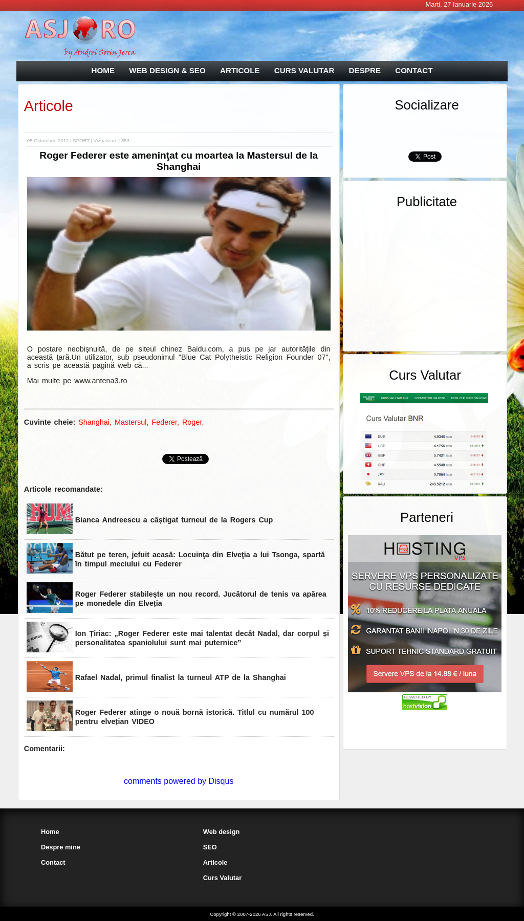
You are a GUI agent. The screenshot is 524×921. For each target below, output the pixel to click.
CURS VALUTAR (304, 70)
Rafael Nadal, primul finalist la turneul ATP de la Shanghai (180, 677)
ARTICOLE (240, 70)
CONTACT (413, 70)
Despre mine (60, 847)
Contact (53, 862)
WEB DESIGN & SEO (167, 70)
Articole (48, 106)
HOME (103, 70)
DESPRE (365, 70)
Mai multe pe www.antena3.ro (77, 381)
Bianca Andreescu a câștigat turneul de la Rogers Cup (174, 520)
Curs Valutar (222, 878)
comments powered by (178, 781)
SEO (210, 847)
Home (50, 832)
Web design (221, 832)
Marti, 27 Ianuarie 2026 (459, 4)
